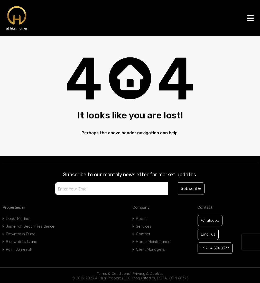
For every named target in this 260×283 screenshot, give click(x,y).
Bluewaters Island (21, 241)
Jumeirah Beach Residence (30, 226)
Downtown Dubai (21, 233)
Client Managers (150, 249)
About (141, 218)
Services (144, 226)
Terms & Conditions (113, 273)
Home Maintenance (153, 241)
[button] (250, 18)
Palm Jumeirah (19, 249)
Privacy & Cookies (148, 273)
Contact (143, 233)
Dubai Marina (17, 218)
